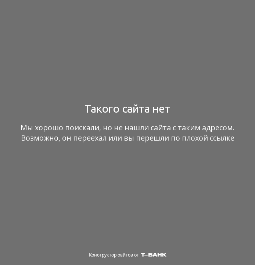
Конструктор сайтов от (127, 255)
